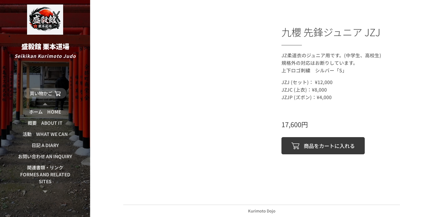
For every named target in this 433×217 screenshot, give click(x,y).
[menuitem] (45, 111)
